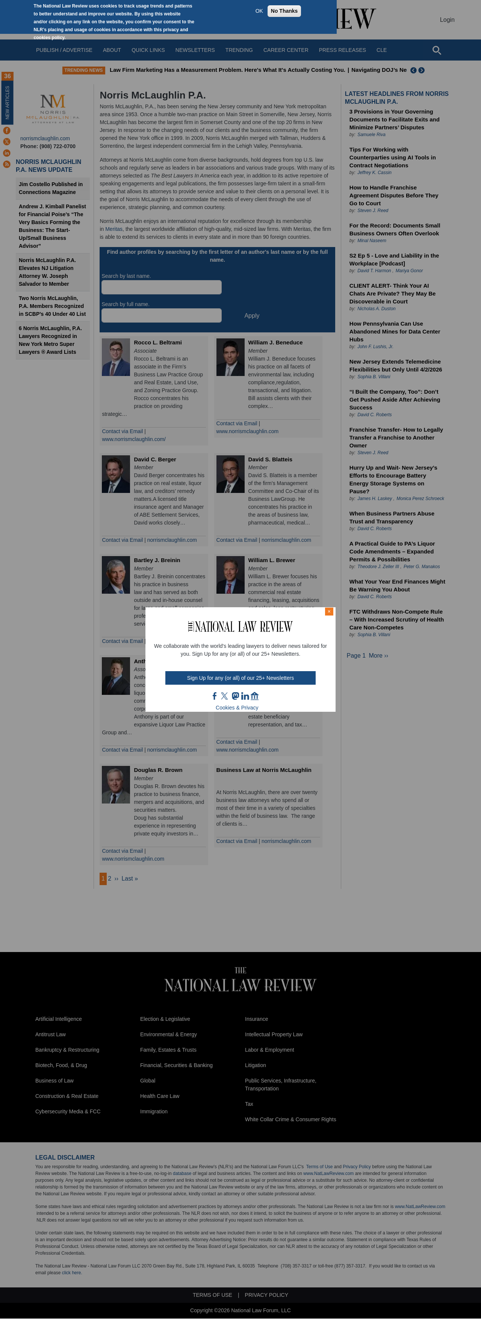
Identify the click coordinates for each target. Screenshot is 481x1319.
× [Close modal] (329, 611)
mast (235, 696)
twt (225, 696)
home (255, 696)
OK (259, 11)
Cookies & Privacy (237, 708)
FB (215, 696)
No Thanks (284, 11)
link (245, 696)
